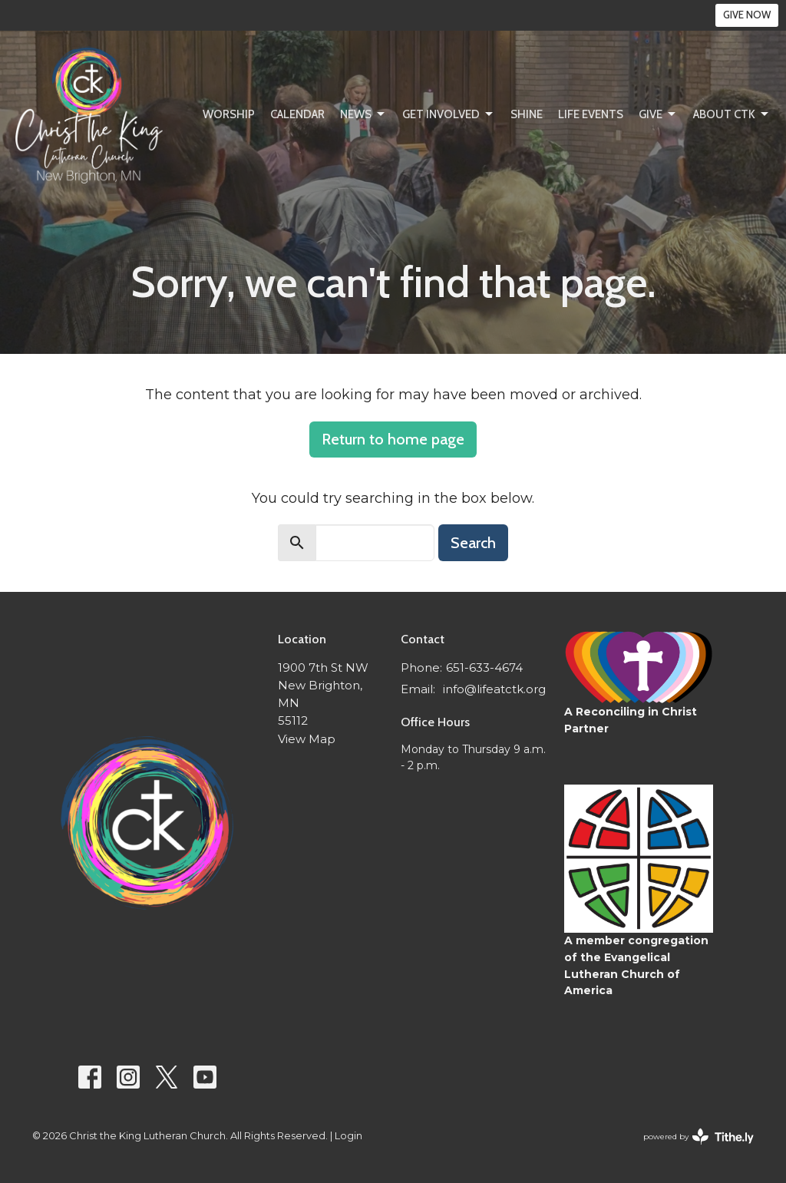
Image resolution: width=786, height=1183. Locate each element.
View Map (306, 739)
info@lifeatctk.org (494, 689)
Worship (229, 114)
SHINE (526, 114)
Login (348, 1136)
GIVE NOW (747, 14)
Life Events (590, 114)
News (363, 114)
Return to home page (393, 439)
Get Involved (448, 114)
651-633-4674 (484, 667)
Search (473, 543)
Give (658, 114)
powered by (698, 1136)
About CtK (732, 114)
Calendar (297, 114)
